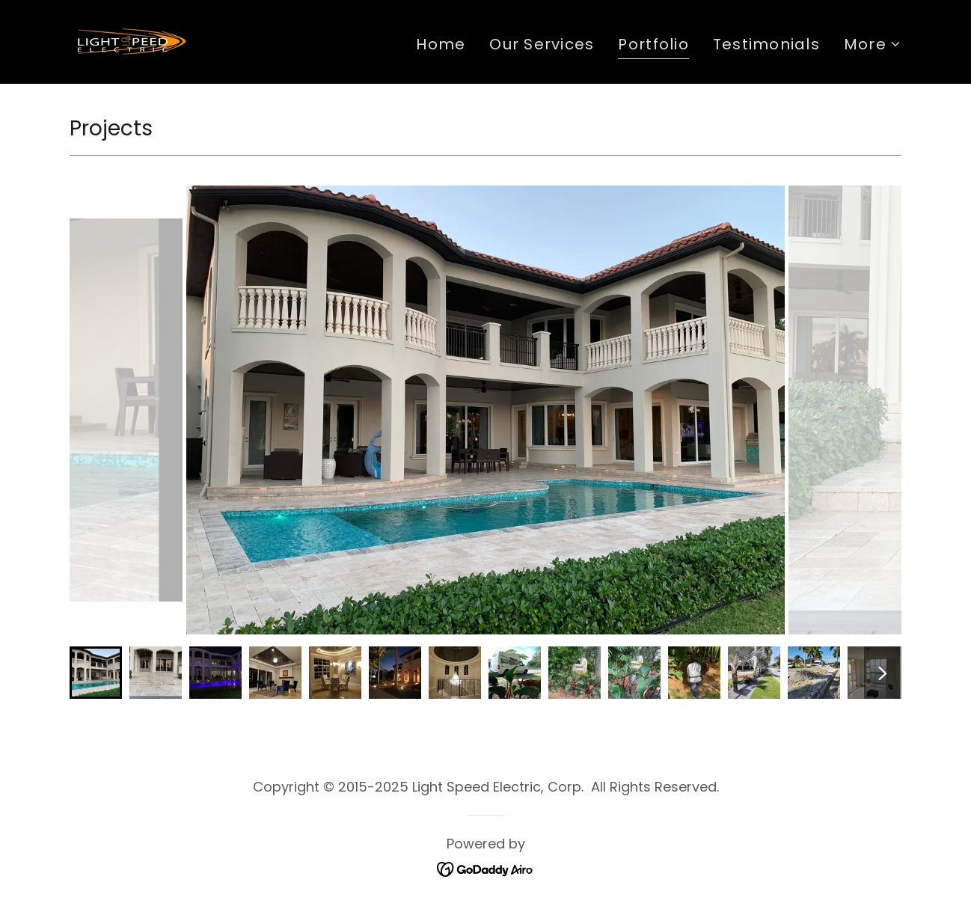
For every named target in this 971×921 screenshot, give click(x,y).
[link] (129, 40)
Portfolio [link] (653, 44)
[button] (872, 44)
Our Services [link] (541, 44)
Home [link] (440, 44)
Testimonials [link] (766, 44)
